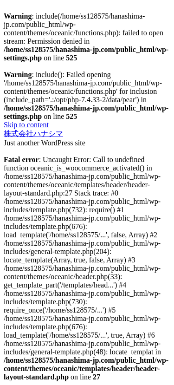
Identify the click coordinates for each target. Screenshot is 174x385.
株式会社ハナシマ (33, 133)
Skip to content (26, 125)
